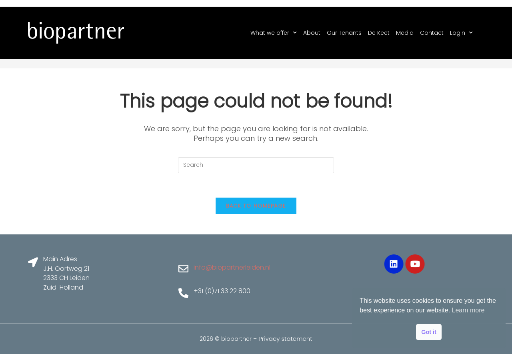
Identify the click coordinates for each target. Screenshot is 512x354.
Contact (432, 33)
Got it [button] (428, 332)
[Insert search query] (256, 165)
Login (461, 33)
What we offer (273, 33)
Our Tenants (344, 33)
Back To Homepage (256, 206)
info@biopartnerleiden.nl (232, 267)
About (311, 33)
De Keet (379, 33)
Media (405, 33)
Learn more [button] (468, 310)
